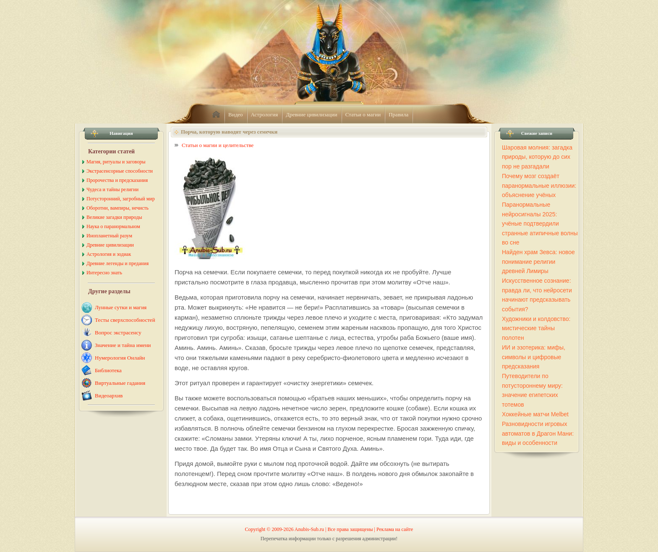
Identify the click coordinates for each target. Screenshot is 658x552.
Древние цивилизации (311, 114)
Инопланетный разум (109, 236)
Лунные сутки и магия (120, 307)
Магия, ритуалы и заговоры (115, 162)
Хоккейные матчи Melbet (535, 414)
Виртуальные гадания (120, 383)
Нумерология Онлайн (120, 358)
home (216, 114)
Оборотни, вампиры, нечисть (117, 208)
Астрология (264, 114)
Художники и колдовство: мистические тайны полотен (536, 328)
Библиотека (108, 370)
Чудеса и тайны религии (112, 189)
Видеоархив (109, 395)
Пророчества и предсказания (117, 180)
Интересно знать (104, 273)
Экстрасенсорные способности (119, 171)
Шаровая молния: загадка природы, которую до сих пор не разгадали (537, 157)
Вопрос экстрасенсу (118, 332)
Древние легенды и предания (117, 263)
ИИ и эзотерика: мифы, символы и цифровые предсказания (533, 357)
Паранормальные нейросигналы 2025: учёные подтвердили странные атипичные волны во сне (540, 223)
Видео (235, 114)
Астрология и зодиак (108, 254)
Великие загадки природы (114, 217)
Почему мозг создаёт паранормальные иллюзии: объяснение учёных (539, 185)
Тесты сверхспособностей (125, 320)
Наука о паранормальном (113, 226)
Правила (398, 114)
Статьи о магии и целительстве (217, 145)
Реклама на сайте (394, 529)
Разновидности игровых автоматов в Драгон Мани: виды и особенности (538, 433)
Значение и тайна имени (123, 345)
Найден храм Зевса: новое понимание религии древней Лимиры (538, 261)
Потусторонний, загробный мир (120, 199)
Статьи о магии (363, 114)
